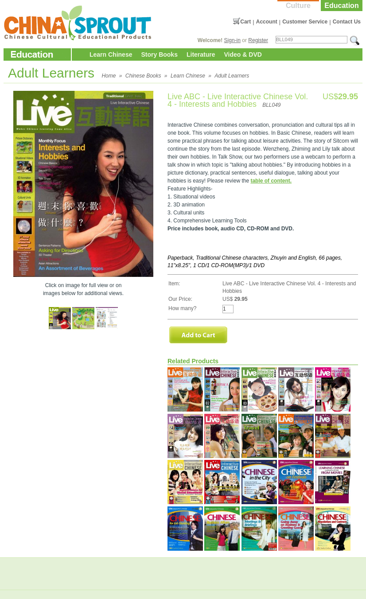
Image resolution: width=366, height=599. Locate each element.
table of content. (271, 181)
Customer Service (304, 22)
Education (341, 5)
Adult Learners (231, 76)
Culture (298, 5)
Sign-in (232, 40)
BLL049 (271, 105)
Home (108, 76)
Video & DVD (243, 54)
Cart (245, 22)
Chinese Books (143, 76)
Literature (201, 54)
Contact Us (347, 22)
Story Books (159, 54)
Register (258, 40)
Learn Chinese (111, 54)
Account (266, 22)
